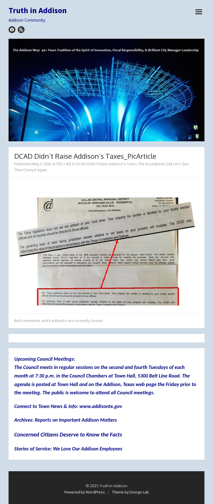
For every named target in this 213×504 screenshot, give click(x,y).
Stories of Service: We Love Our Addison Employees (68, 449)
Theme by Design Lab (130, 492)
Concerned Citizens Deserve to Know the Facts (68, 434)
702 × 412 (63, 164)
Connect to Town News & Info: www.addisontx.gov (68, 406)
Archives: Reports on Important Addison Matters (65, 420)
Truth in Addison (38, 10)
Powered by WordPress (84, 492)
